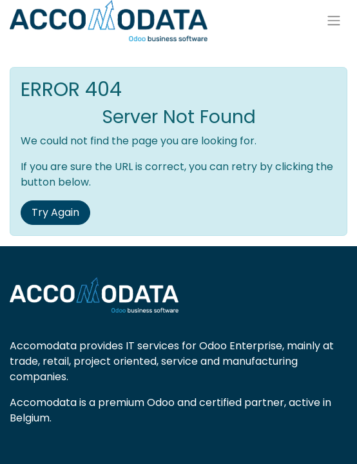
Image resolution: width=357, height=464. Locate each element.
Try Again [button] (55, 212)
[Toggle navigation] (333, 21)
